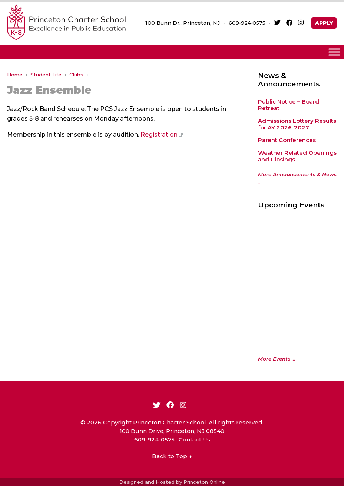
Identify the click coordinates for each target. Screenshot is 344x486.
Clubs (76, 75)
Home (15, 75)
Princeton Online (204, 482)
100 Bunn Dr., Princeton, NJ (182, 23)
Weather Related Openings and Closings (297, 156)
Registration (161, 134)
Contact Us (194, 439)
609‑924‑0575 (247, 23)
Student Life (46, 75)
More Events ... (276, 359)
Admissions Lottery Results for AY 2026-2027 (297, 124)
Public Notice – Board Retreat (288, 105)
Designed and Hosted (147, 482)
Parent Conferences (287, 140)
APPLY (324, 23)
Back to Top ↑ (172, 456)
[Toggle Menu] (334, 51)
